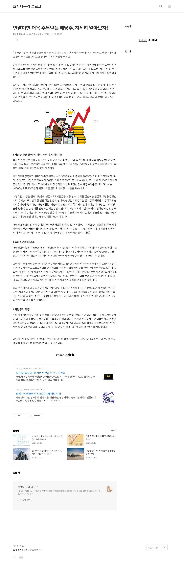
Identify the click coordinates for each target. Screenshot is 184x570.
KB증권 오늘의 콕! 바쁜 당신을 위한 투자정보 (40, 372)
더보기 (114, 430)
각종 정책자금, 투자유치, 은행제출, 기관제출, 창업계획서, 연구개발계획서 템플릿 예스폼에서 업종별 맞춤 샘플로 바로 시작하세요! (56, 399)
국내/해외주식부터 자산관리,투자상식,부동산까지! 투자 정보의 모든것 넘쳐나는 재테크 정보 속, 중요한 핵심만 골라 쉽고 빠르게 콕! (55, 378)
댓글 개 (16, 472)
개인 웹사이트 (18, 545)
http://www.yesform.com (28, 389)
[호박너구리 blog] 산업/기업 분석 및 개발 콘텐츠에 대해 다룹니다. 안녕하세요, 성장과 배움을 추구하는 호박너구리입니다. (60, 492)
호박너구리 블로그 (27, 6)
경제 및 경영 (17, 34)
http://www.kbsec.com (27, 368)
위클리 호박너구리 (56, 52)
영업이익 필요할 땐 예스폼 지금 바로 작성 (38, 393)
